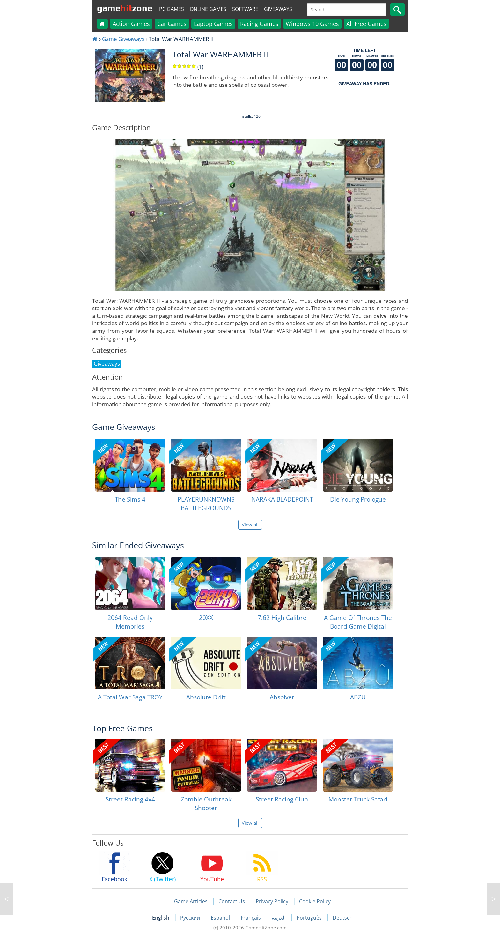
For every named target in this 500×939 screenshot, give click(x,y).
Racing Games (259, 23)
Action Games (131, 23)
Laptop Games (213, 23)
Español (221, 917)
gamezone (124, 8)
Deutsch (343, 917)
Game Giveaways (123, 38)
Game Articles (191, 901)
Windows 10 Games (312, 23)
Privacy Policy (272, 901)
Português (310, 917)
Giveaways (278, 8)
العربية (279, 917)
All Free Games (366, 23)
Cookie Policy (315, 901)
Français (251, 917)
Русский (190, 917)
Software (245, 8)
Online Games (208, 8)
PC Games (171, 8)
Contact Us (231, 901)
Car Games (172, 23)
